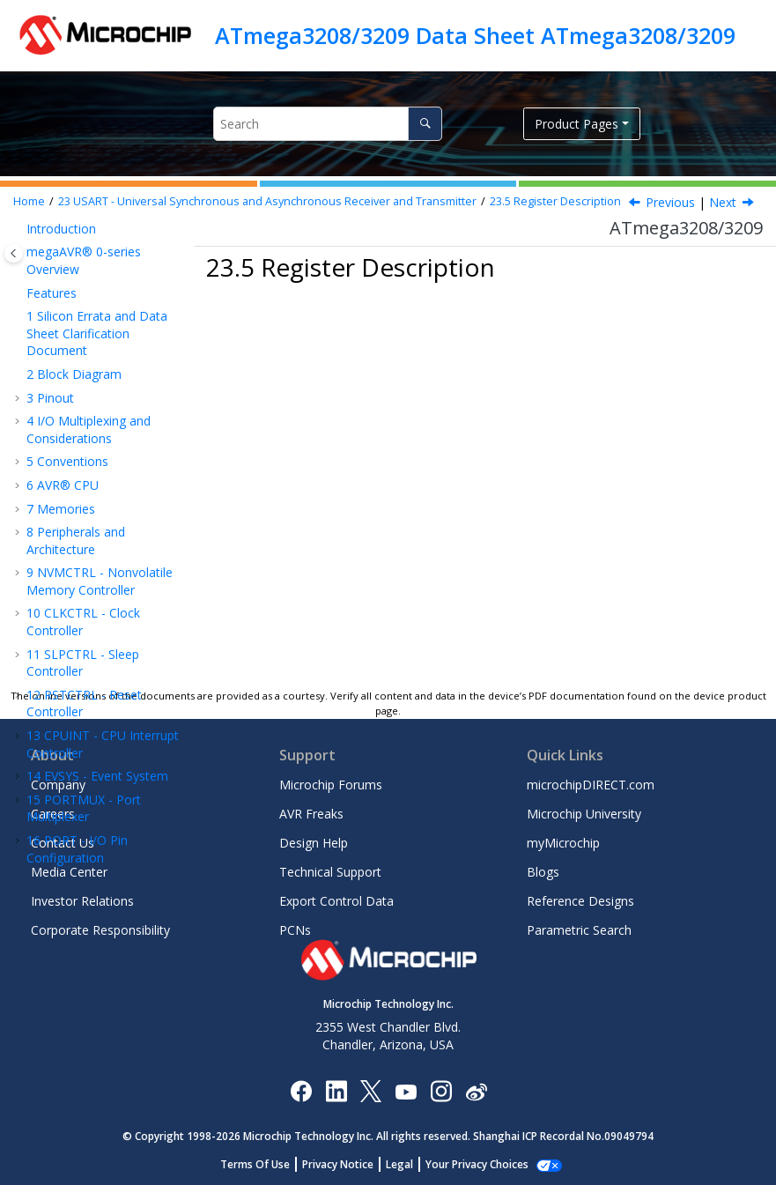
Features (77, 308)
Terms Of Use (264, 1164)
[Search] (425, 124)
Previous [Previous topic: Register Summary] (670, 202)
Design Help (313, 842)
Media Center (69, 871)
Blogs (543, 871)
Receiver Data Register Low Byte (109, 469)
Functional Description (82, 364)
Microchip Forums (330, 784)
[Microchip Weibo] (476, 1091)
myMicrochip (563, 842)
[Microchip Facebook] (301, 1090)
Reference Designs (580, 900)
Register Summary (105, 396)
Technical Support (330, 871)
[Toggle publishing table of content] (13, 253)
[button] (19, 234)
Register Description (555, 201)
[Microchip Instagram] (441, 1090)
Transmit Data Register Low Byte (111, 551)
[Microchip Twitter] (370, 1090)
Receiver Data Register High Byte (109, 510)
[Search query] (327, 124)
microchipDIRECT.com (590, 784)
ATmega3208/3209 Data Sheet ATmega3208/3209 (475, 35)
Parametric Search (579, 930)
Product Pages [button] (576, 123)
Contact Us (62, 842)
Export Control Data (336, 900)
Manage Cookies (477, 1164)
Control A (96, 663)
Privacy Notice (347, 1164)
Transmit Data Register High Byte (111, 591)
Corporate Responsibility (100, 930)
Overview (79, 332)
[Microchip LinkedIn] (336, 1090)
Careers (53, 813)
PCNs (295, 930)
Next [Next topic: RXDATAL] (722, 202)
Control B (97, 687)
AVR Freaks (311, 813)
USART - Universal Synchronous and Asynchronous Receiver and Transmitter (267, 201)
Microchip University (584, 813)
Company (58, 784)
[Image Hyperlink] (406, 1091)
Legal (409, 1164)
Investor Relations (82, 900)
